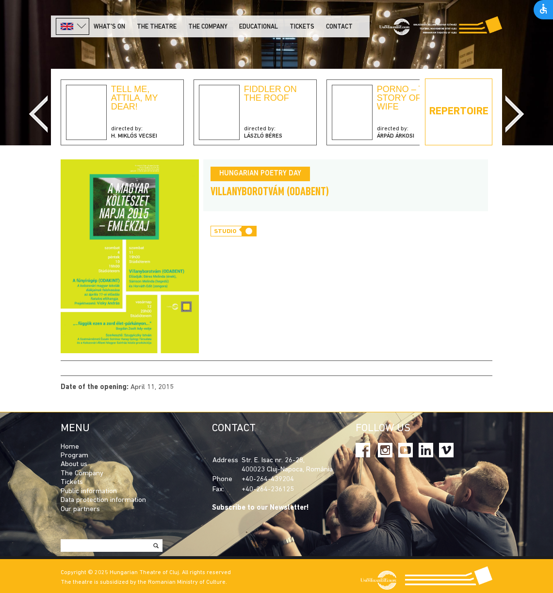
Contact (339, 27)
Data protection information (103, 500)
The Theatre (157, 27)
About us (74, 464)
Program (74, 455)
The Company (82, 473)
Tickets (302, 27)
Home (70, 447)
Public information (89, 491)
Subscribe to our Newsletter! (260, 508)
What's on (109, 27)
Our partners (80, 509)
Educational (258, 27)
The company (208, 27)
